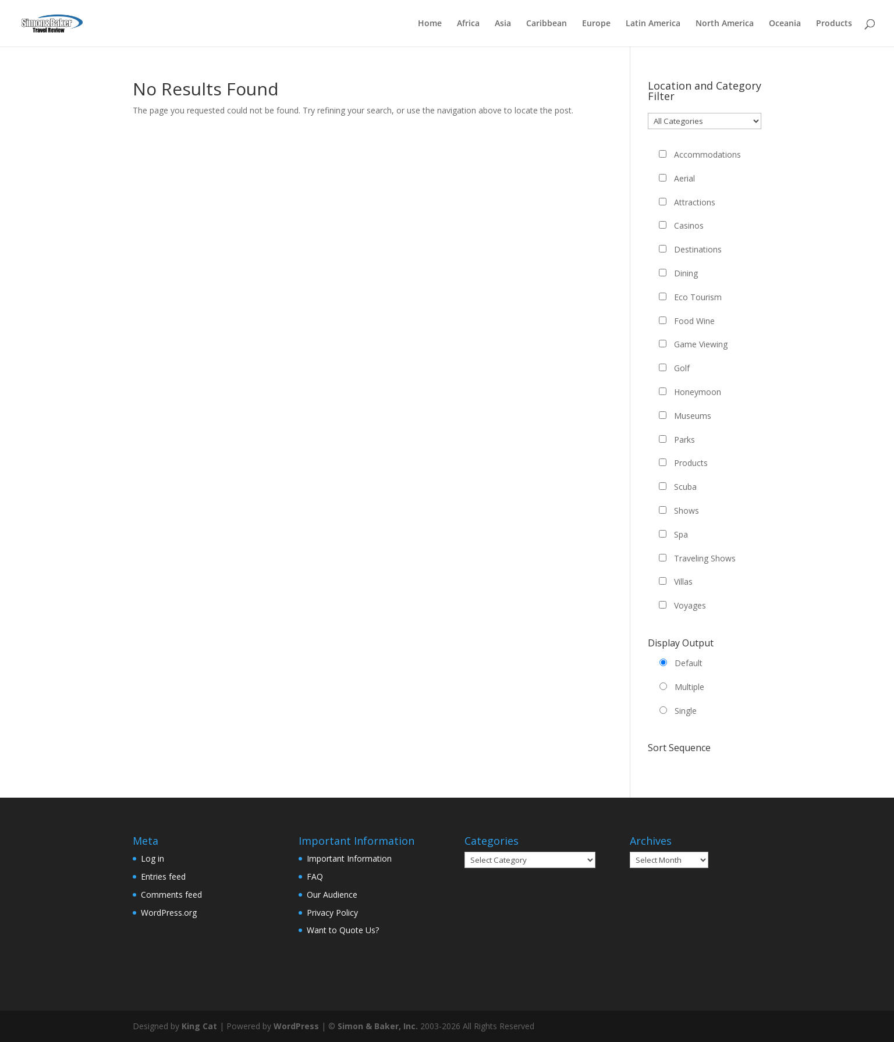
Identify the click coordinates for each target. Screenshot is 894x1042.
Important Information (349, 858)
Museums (692, 415)
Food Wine (694, 320)
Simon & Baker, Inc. (378, 1026)
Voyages (690, 605)
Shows (686, 510)
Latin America (653, 24)
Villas (683, 581)
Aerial (684, 178)
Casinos (689, 225)
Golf (682, 368)
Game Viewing (701, 344)
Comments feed (171, 894)
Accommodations (707, 154)
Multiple (689, 686)
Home (430, 24)
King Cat (199, 1026)
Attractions (694, 202)
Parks (684, 439)
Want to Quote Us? (343, 930)
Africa (468, 24)
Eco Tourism (698, 297)
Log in (152, 858)
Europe (596, 24)
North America (725, 24)
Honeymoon (697, 391)
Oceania (785, 24)
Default (689, 662)
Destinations (698, 249)
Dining (686, 273)
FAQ (315, 876)
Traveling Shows (705, 558)
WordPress (296, 1026)
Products (834, 24)
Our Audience (332, 894)
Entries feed (163, 876)
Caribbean (546, 24)
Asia (503, 24)
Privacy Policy (332, 912)
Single (686, 710)
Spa (681, 534)
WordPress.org (169, 912)
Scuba (685, 486)
